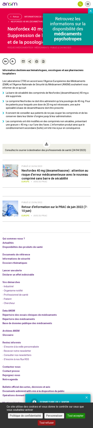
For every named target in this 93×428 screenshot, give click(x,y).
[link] (10, 4)
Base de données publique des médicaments (27, 323)
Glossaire (8, 335)
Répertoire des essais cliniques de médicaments (30, 315)
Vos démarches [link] (11, 282)
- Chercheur (9, 303)
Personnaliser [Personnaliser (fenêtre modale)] (54, 415)
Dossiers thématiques (15, 263)
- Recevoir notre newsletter (17, 351)
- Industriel (8, 286)
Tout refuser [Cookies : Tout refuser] (46, 422)
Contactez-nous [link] (12, 366)
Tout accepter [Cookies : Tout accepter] (75, 415)
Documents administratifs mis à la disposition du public (33, 391)
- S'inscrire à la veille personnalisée (21, 346)
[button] (80, 4)
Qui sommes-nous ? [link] (14, 238)
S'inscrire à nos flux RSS (16, 359)
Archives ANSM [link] (11, 330)
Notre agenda (10, 379)
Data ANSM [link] (9, 310)
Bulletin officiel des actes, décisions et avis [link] (26, 387)
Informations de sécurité (37, 17)
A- (13, 61)
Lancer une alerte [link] (12, 270)
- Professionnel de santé (15, 294)
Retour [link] (14, 16)
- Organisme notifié (13, 290)
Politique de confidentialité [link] (25, 415)
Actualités (8, 242)
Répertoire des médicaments (19, 319)
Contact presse (11, 371)
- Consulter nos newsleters (17, 355)
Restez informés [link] (12, 342)
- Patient (7, 299)
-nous (11, 375)
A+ (5, 61)
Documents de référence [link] (16, 254)
